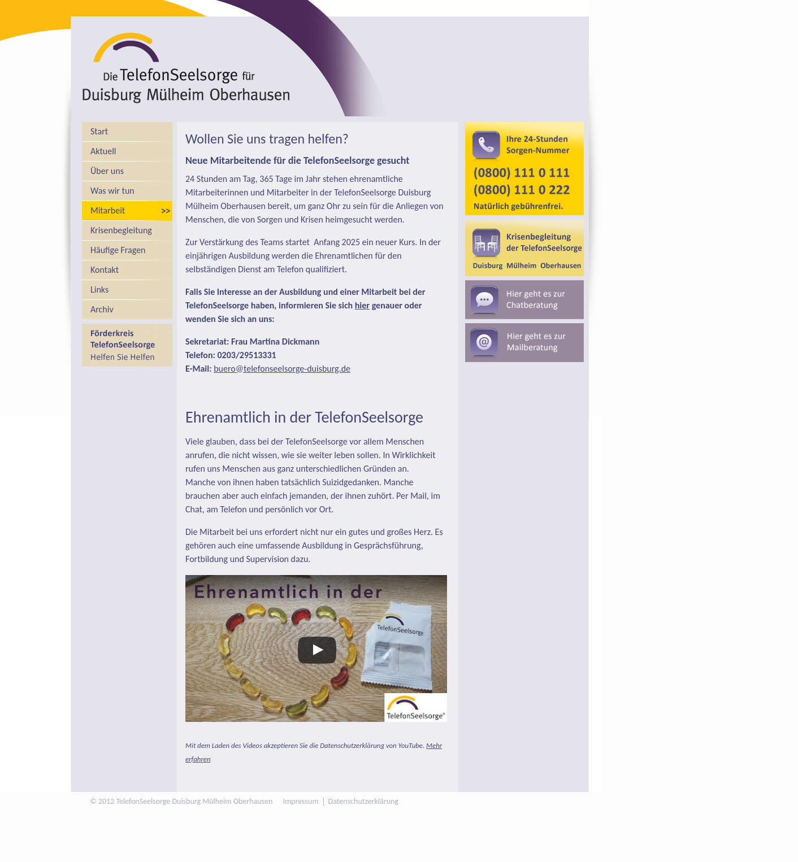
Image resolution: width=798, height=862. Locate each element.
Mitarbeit (107, 210)
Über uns (107, 171)
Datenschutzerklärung (363, 802)
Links (99, 289)
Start (99, 131)
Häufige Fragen (118, 250)
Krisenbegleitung (121, 230)
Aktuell (103, 151)
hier (362, 305)
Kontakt (104, 269)
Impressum (300, 802)
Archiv (102, 309)
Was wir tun (112, 190)
